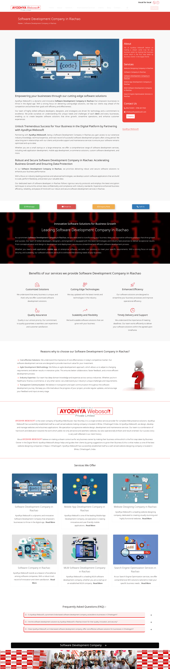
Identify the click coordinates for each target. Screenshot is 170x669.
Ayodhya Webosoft (130, 129)
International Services (86, 7)
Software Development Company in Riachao (74, 101)
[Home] (26, 8)
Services (69, 7)
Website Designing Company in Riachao (138, 68)
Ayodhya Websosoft (37, 135)
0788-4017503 (140, 108)
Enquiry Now (103, 206)
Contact (118, 7)
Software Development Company (84, 645)
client (97, 113)
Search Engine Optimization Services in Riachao (135, 569)
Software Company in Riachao (135, 72)
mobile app (52, 249)
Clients (101, 7)
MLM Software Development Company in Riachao (84, 569)
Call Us (141, 206)
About (59, 7)
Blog (109, 7)
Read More (50, 522)
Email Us (66, 206)
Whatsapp (29, 206)
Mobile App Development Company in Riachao (84, 508)
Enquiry (130, 116)
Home (51, 7)
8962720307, (130, 108)
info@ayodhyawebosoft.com (135, 112)
